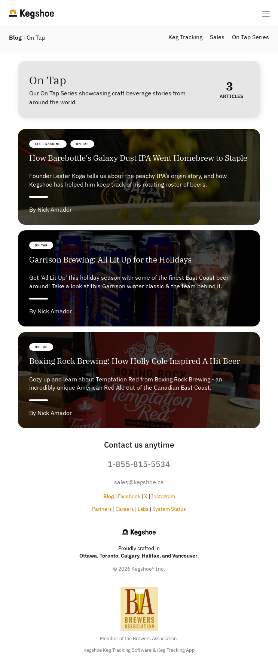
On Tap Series (250, 37)
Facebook (129, 496)
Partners (102, 508)
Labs (143, 508)
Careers (125, 508)
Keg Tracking (185, 37)
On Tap (82, 144)
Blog (15, 37)
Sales (217, 37)
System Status (169, 508)
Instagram (163, 496)
